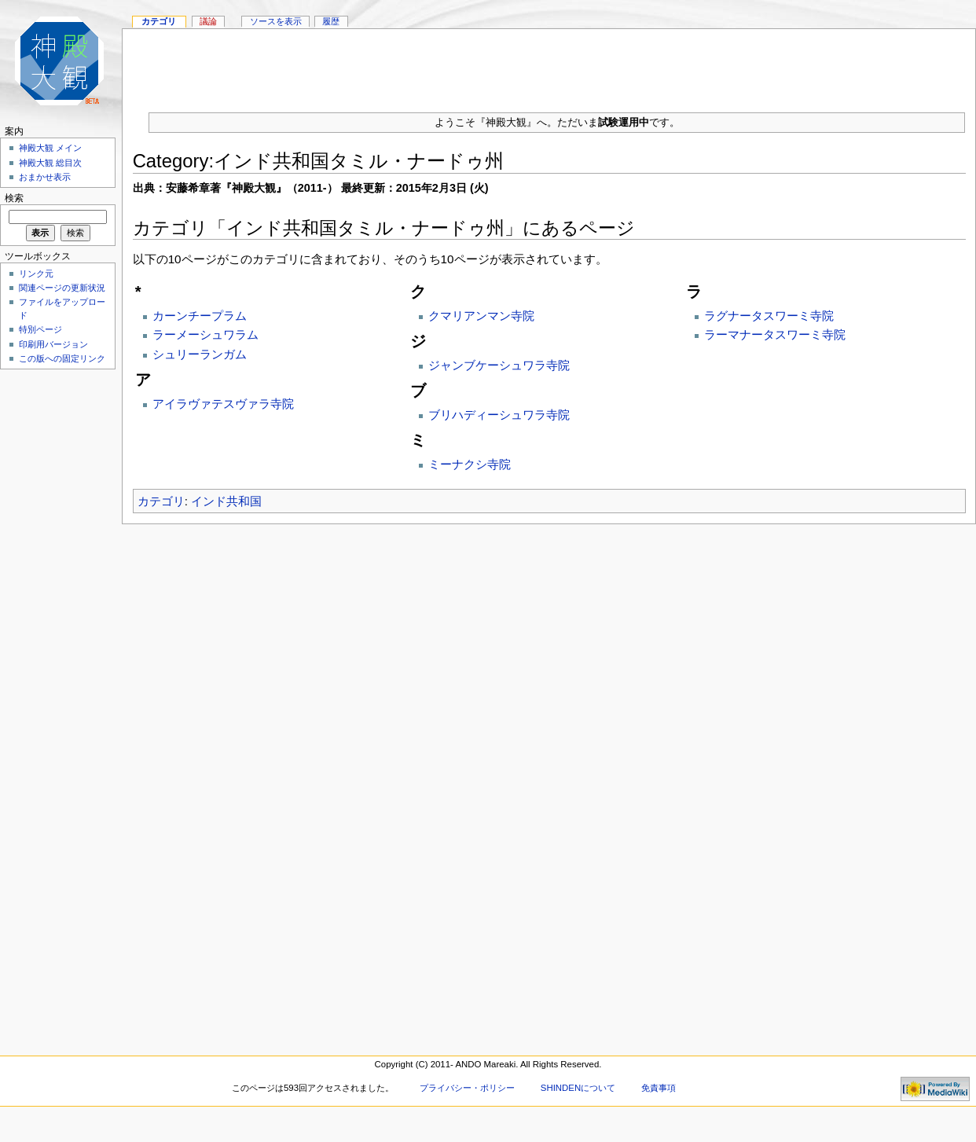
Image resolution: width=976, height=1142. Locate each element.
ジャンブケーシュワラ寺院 (499, 365)
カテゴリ (161, 501)
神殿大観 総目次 (50, 162)
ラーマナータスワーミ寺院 (775, 334)
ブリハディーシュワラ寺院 (499, 414)
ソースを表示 (276, 21)
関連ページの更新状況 (62, 287)
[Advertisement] (55, 610)
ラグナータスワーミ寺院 (769, 315)
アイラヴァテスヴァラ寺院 (223, 403)
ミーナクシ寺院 (469, 464)
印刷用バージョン (53, 344)
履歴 (330, 21)
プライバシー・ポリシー (467, 1087)
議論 (208, 21)
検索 (14, 198)
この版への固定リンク (62, 358)
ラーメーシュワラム (205, 334)
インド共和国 (226, 501)
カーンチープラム (199, 315)
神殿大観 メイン (50, 147)
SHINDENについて (578, 1087)
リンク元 (36, 273)
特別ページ (40, 329)
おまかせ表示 (45, 177)
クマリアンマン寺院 (481, 315)
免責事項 (658, 1087)
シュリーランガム (199, 354)
